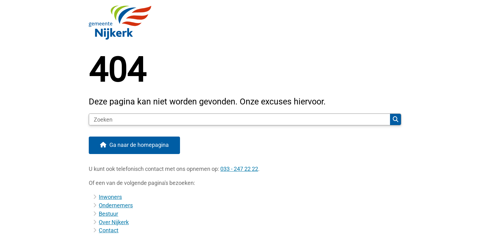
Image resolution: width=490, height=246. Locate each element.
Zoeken (395, 119)
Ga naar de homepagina (139, 145)
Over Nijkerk (114, 222)
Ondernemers (116, 205)
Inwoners (110, 197)
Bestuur (108, 213)
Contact (108, 230)
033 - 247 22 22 (239, 169)
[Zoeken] (239, 119)
